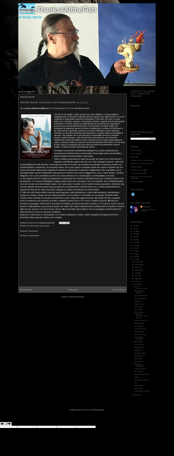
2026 (134, 225)
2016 (134, 254)
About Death (134, 150)
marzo (136, 284)
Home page (72, 290)
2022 (134, 237)
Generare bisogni (139, 353)
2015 (134, 256)
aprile (136, 281)
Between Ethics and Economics (140, 160)
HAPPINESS (138, 342)
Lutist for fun (134, 167)
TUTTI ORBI (138, 309)
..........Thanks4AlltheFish (57, 9)
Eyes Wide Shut (139, 323)
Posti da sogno (139, 326)
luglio (136, 273)
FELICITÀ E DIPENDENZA (139, 365)
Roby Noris (146, 206)
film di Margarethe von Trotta (61, 108)
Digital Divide (138, 385)
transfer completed (140, 298)
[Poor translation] (8, 424)
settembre (137, 270)
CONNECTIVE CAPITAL (142, 391)
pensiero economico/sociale (141, 287)
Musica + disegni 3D (140, 320)
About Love (134, 153)
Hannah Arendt (139, 347)
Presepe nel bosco (140, 329)
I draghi (136, 377)
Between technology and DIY (139, 163)
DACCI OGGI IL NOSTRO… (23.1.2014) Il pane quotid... (141, 315)
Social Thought (44, 226)
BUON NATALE (139, 332)
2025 (134, 228)
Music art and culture (137, 170)
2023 (134, 234)
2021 (134, 239)
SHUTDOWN (138, 371)
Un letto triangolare (140, 369)
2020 (134, 242)
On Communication (33, 226)
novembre (137, 264)
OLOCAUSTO (138, 307)
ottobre (136, 267)
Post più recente (26, 290)
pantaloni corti (138, 361)
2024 (134, 231)
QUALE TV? (138, 301)
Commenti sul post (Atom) (75, 297)
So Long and (138, 388)
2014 (134, 259)
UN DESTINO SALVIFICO (138, 338)
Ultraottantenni (138, 356)
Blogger (101, 410)
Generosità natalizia (140, 334)
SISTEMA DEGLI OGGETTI (139, 292)
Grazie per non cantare (141, 374)
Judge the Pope (139, 304)
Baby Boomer (138, 350)
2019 (134, 245)
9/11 (135, 383)
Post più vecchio (118, 290)
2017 (134, 251)
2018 (134, 248)
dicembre (137, 261)
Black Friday (138, 358)
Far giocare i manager (141, 380)
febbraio (137, 395)
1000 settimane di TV (141, 295)
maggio (137, 278)
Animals (133, 157)
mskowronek (87, 410)
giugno (136, 276)
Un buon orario (139, 344)
